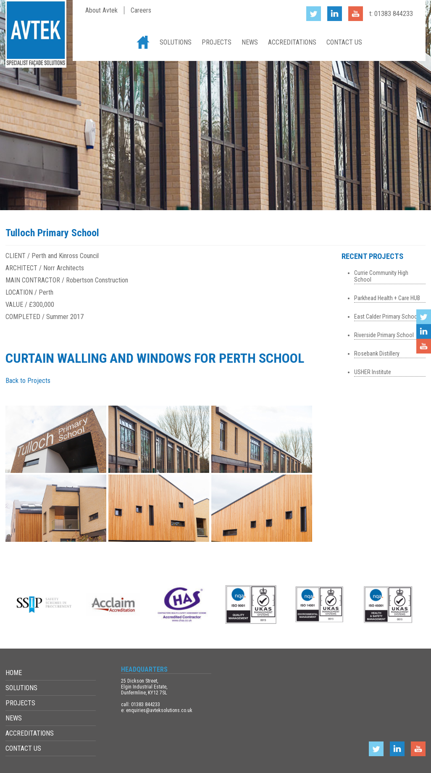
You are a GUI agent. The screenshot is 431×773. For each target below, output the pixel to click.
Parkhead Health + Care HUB (387, 298)
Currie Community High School (381, 276)
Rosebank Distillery (376, 353)
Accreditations (292, 42)
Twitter (423, 316)
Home (143, 42)
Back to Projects (27, 381)
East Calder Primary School (386, 316)
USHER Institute (372, 372)
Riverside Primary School (384, 335)
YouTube (423, 346)
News (250, 42)
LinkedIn (423, 331)
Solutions (176, 42)
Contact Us (344, 42)
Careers (141, 10)
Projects (216, 42)
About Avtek (101, 10)
